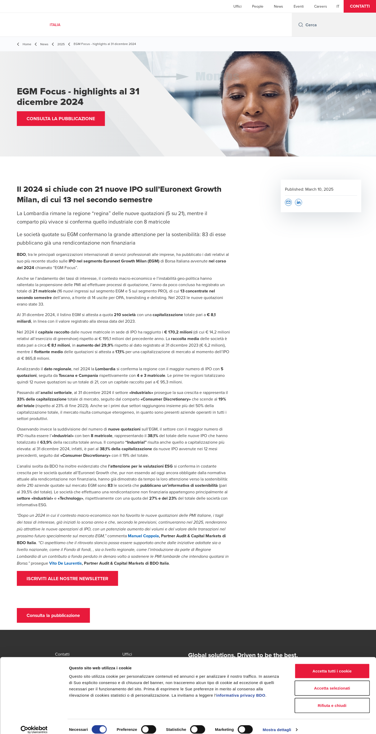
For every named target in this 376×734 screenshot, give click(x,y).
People (257, 6)
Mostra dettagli (277, 723)
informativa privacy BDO (240, 689)
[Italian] (338, 6)
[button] (360, 6)
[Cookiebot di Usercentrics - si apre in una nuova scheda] (34, 724)
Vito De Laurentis (65, 563)
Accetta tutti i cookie (332, 665)
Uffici (237, 6)
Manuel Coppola (143, 536)
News (278, 6)
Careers (320, 6)
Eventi (299, 6)
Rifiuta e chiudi (332, 699)
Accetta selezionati (332, 682)
